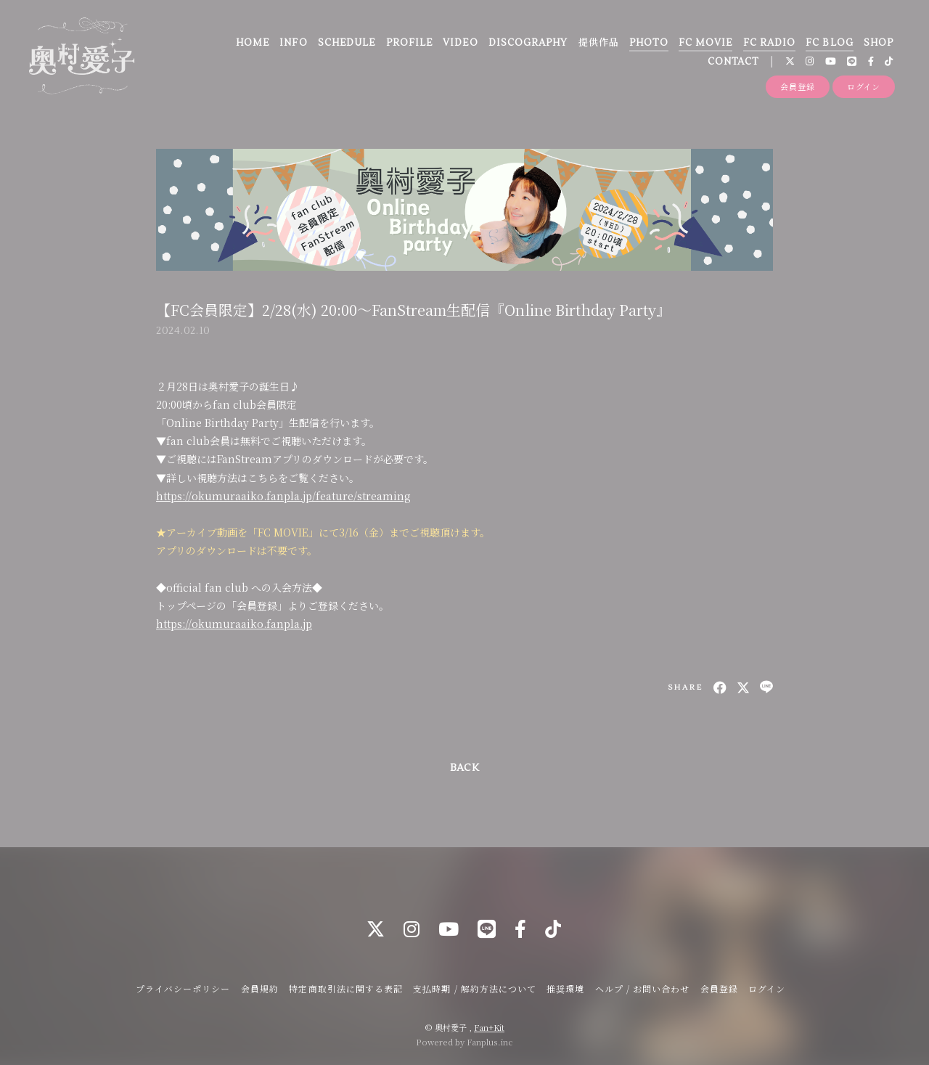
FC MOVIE (705, 43)
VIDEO (460, 43)
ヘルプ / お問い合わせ (642, 988)
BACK (464, 768)
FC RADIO (769, 43)
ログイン (864, 86)
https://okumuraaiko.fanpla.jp (234, 623)
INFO (293, 43)
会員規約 (260, 988)
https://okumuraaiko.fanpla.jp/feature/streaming (283, 496)
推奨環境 (565, 988)
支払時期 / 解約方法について (474, 988)
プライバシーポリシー (183, 988)
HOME (252, 43)
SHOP (878, 43)
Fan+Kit (489, 1027)
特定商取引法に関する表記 (345, 988)
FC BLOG (829, 43)
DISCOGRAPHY (528, 43)
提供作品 (598, 43)
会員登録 (797, 86)
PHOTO (648, 43)
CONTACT (733, 62)
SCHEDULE (346, 43)
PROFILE (409, 43)
